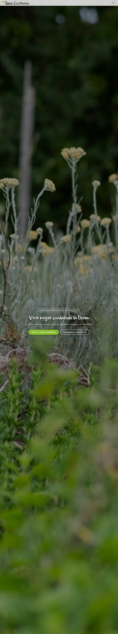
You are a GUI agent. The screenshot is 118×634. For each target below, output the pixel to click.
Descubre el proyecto (74, 332)
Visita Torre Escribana (44, 332)
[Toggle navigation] (113, 3)
